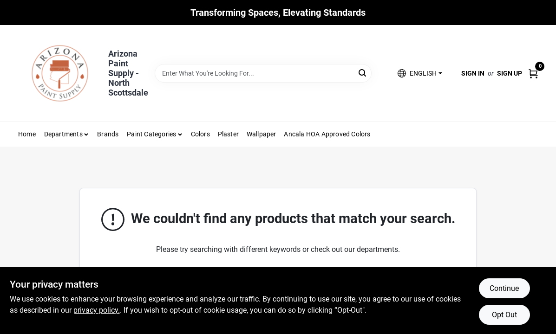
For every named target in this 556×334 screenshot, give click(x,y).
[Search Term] (263, 73)
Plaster (228, 134)
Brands (107, 134)
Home (27, 134)
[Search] (363, 72)
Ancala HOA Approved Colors (327, 134)
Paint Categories (151, 134)
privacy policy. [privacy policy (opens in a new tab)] (96, 310)
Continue (504, 288)
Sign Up (509, 73)
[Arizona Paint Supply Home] (60, 73)
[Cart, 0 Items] (533, 73)
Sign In (472, 73)
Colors (200, 134)
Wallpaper (261, 134)
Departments (63, 134)
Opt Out (504, 314)
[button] (419, 74)
